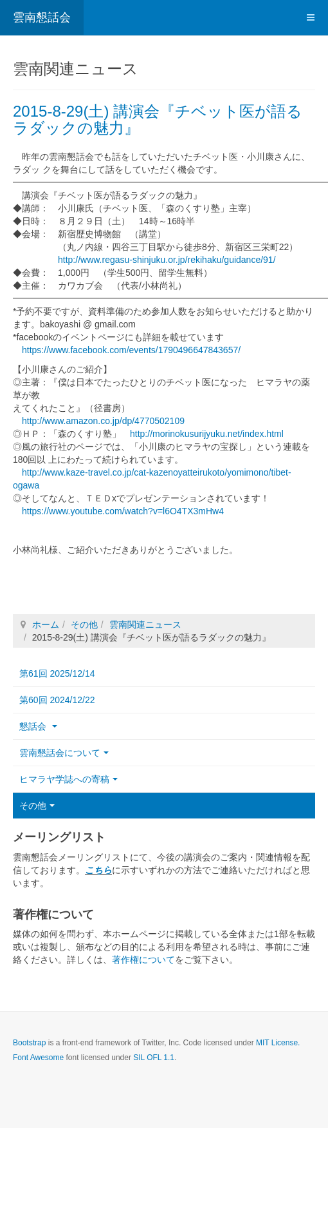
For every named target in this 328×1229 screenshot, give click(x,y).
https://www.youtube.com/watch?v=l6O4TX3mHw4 (123, 511)
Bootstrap (29, 1042)
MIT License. (278, 1042)
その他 (84, 624)
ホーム (45, 624)
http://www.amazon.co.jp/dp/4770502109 (103, 421)
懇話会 (38, 726)
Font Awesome (38, 1057)
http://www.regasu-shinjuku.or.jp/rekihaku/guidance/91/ (167, 260)
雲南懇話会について (64, 753)
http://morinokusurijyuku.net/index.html (207, 434)
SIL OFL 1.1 (153, 1057)
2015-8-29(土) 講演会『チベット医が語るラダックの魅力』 (157, 119)
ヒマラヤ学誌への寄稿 (68, 779)
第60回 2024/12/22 (57, 700)
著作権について (143, 959)
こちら (98, 870)
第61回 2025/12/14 (57, 673)
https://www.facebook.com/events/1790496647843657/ (131, 350)
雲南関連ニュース (145, 624)
